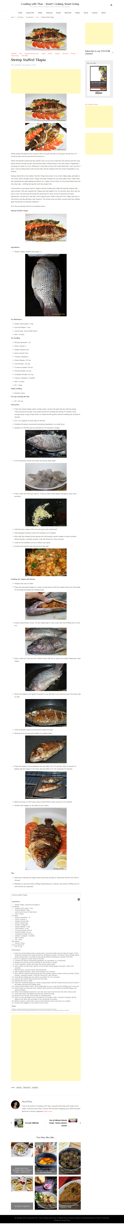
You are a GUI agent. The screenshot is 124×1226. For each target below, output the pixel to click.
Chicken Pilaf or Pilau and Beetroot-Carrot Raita (46, 1206)
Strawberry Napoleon (22, 1206)
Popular (57, 53)
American (49, 13)
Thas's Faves (15, 55)
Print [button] (79, 899)
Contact (95, 13)
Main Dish (68, 13)
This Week (25, 55)
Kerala (58, 13)
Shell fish (27, 1088)
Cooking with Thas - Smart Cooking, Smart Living (41, 1218)
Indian (40, 13)
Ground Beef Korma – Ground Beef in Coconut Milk (69, 1205)
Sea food (65, 53)
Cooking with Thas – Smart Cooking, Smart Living (50, 4)
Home (20, 13)
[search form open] (111, 5)
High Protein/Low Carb (32, 53)
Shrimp (73, 53)
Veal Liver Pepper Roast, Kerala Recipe (69, 1171)
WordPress (57, 1220)
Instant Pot (30, 13)
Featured (13, 53)
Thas (12, 65)
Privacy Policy (66, 1220)
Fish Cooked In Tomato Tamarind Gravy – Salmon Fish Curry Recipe (46, 1170)
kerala (19, 1088)
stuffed (35, 1088)
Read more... (48, 1111)
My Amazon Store (91, 104)
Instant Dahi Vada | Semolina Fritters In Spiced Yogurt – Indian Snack (22, 1170)
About (104, 13)
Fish (20, 53)
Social (86, 13)
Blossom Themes (95, 1218)
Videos (77, 13)
